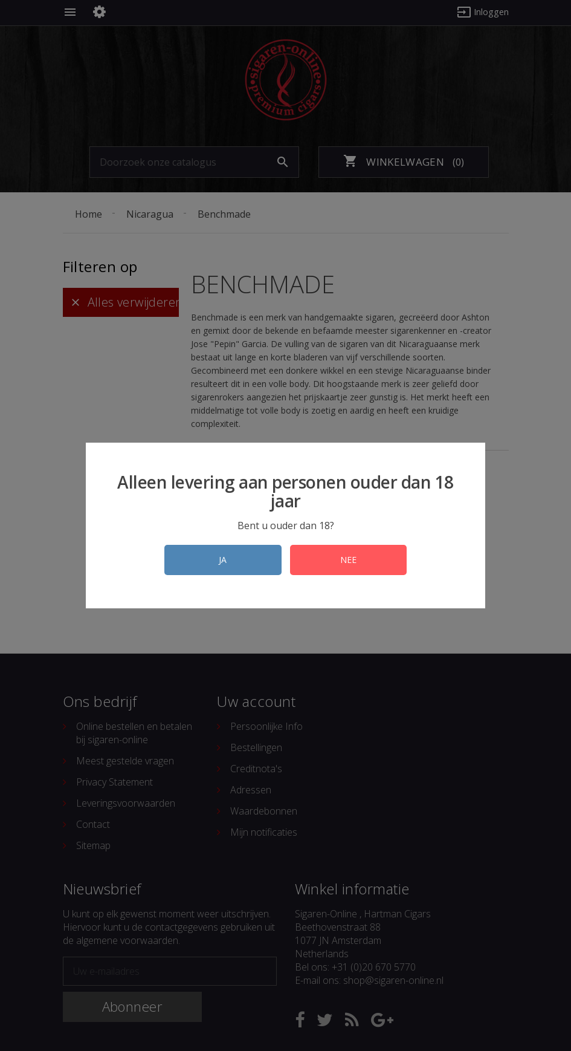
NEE (351, 559)
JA (220, 559)
